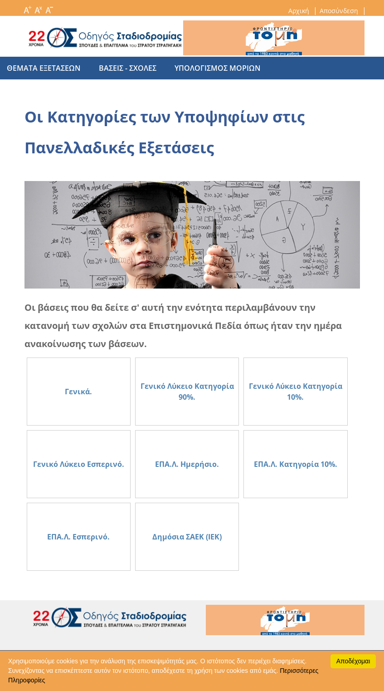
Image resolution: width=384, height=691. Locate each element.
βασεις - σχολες (123, 68)
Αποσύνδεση (340, 10)
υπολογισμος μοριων (208, 68)
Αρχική (299, 10)
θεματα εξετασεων (44, 68)
